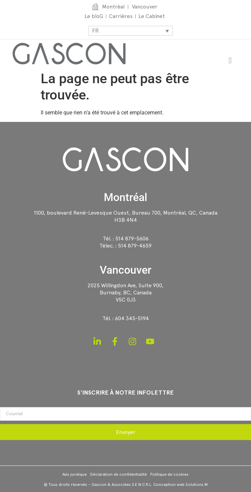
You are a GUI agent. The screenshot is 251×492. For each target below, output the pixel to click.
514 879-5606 (132, 238)
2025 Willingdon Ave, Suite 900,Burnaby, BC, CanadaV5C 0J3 (125, 292)
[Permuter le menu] (230, 60)
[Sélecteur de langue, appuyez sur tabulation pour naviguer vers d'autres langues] (131, 31)
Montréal (125, 197)
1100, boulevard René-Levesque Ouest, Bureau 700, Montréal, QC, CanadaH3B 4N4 (125, 216)
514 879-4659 (135, 245)
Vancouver (125, 269)
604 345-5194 (132, 318)
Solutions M (197, 484)
